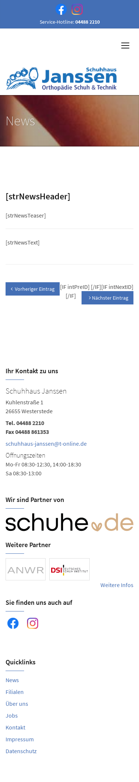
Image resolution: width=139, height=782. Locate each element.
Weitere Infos (116, 585)
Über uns (17, 703)
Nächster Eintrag (108, 297)
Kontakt (15, 727)
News (12, 680)
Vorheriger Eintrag (32, 289)
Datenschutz (21, 751)
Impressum (20, 739)
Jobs (12, 715)
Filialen (15, 691)
